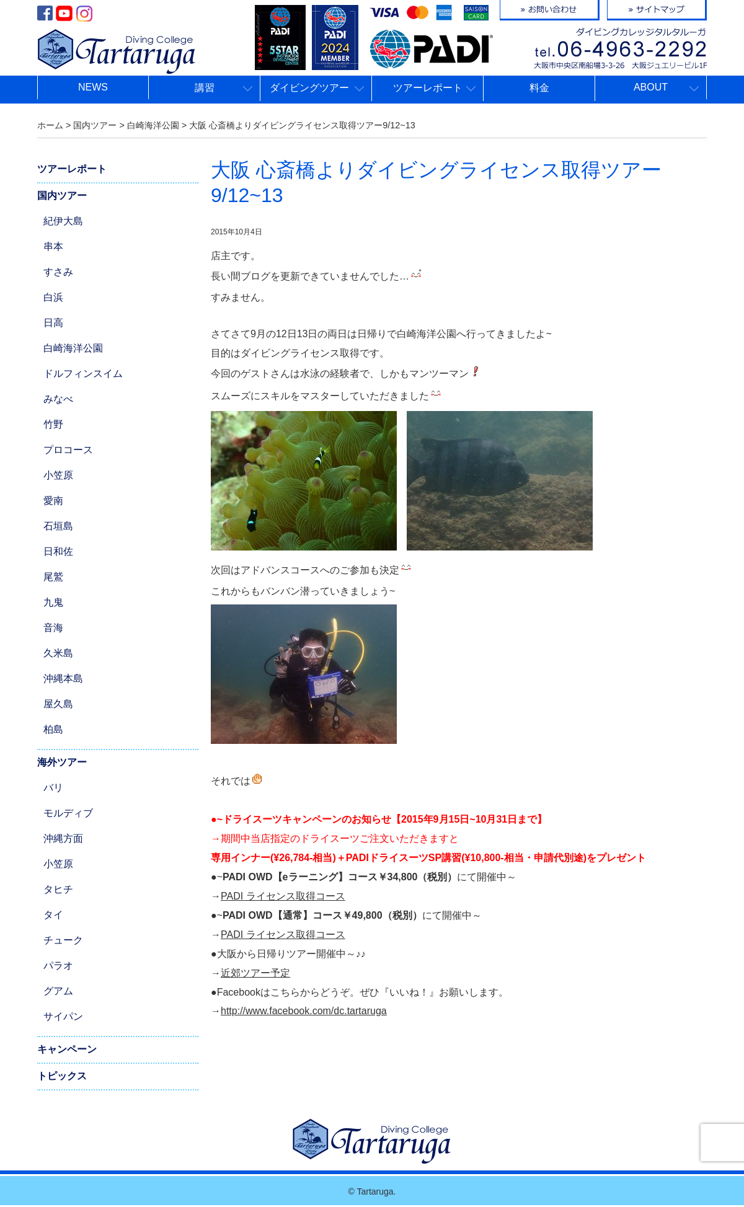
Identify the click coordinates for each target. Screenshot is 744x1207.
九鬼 (53, 602)
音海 (53, 627)
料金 (539, 87)
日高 (53, 322)
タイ (53, 914)
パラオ (58, 965)
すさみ (58, 272)
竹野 (53, 424)
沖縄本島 (63, 678)
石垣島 (58, 526)
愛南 (53, 500)
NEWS (93, 87)
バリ (53, 787)
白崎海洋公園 (73, 348)
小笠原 (58, 475)
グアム (58, 991)
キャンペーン (67, 1049)
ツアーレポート (428, 87)
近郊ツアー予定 (255, 973)
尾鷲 (53, 577)
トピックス (62, 1076)
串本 (53, 246)
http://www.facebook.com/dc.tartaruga (304, 1011)
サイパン (63, 1016)
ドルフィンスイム (83, 373)
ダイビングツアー (309, 87)
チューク (63, 940)
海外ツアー (62, 762)
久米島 (58, 653)
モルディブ (68, 813)
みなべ (58, 399)
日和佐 (58, 551)
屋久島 (58, 704)
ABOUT (651, 87)
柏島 (53, 729)
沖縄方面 (63, 838)
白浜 (53, 297)
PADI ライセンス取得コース (283, 896)
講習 (205, 87)
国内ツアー (62, 195)
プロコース (68, 449)
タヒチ (58, 889)
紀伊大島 (63, 221)
